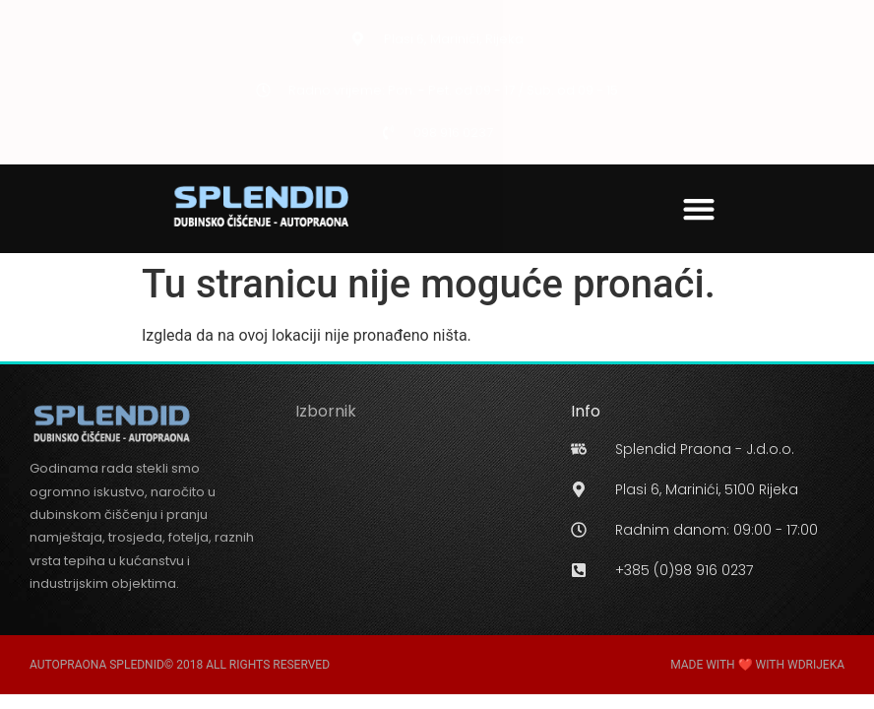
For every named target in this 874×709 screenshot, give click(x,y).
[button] (699, 208)
